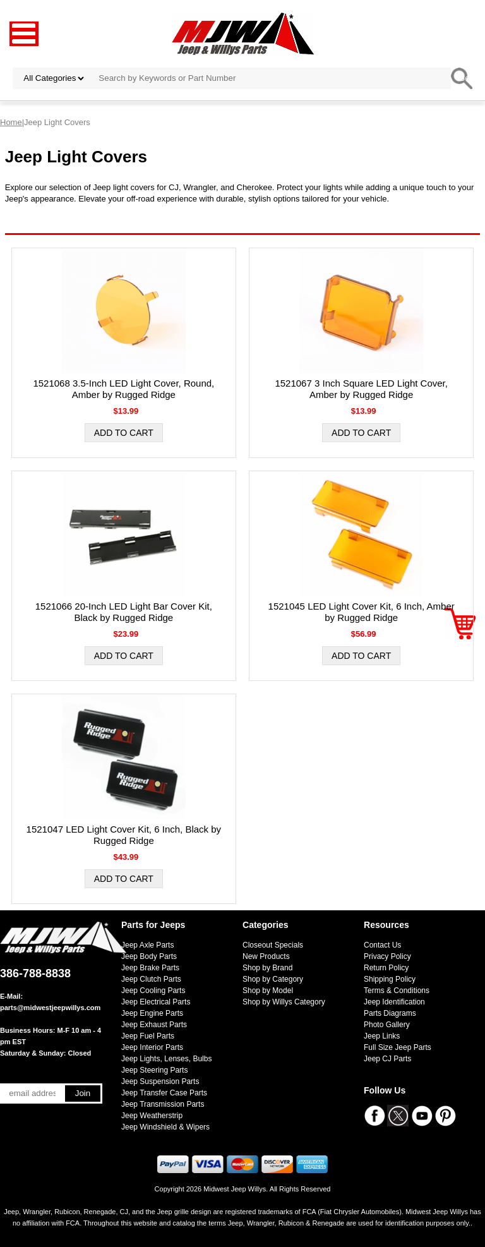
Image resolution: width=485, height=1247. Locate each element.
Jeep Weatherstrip (152, 1115)
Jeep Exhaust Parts (154, 1024)
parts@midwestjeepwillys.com (50, 1007)
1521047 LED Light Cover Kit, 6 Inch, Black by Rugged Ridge (124, 835)
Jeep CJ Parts (387, 1058)
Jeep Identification (394, 1001)
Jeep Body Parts (149, 956)
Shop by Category (272, 979)
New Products (266, 956)
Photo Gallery (387, 1024)
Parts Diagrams (390, 1013)
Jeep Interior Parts (152, 1047)
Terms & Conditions (396, 990)
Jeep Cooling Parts (153, 990)
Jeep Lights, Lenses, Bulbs (166, 1058)
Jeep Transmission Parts (162, 1104)
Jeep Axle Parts (147, 945)
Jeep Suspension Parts (160, 1081)
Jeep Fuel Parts (147, 1036)
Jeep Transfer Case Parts (164, 1092)
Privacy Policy (387, 956)
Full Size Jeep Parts (397, 1047)
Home (11, 122)
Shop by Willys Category (283, 1001)
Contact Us (382, 945)
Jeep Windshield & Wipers (165, 1127)
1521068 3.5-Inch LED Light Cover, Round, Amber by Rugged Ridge (123, 389)
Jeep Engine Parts (152, 1013)
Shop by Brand (267, 967)
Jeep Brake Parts (150, 967)
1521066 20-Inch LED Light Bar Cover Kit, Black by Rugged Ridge (123, 612)
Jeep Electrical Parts (155, 1001)
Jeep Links (382, 1036)
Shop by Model (267, 990)
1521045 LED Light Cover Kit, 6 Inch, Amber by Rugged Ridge (361, 612)
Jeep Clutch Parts (151, 979)
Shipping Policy (390, 979)
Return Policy (386, 967)
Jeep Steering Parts (154, 1070)
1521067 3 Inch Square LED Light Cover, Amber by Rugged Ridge (361, 389)
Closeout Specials (272, 945)
